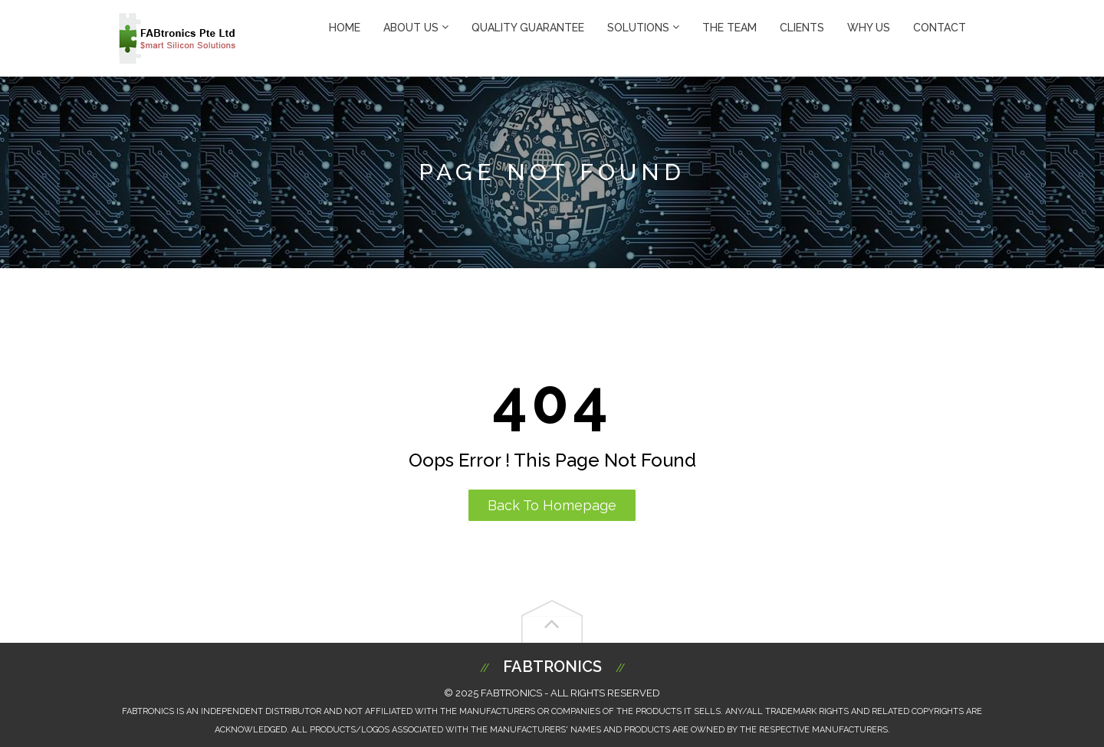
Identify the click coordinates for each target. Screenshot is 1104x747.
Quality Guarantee (528, 27)
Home (344, 27)
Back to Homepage (552, 505)
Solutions (643, 27)
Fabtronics (552, 666)
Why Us (868, 27)
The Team (729, 27)
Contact (939, 27)
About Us (416, 27)
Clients (802, 27)
